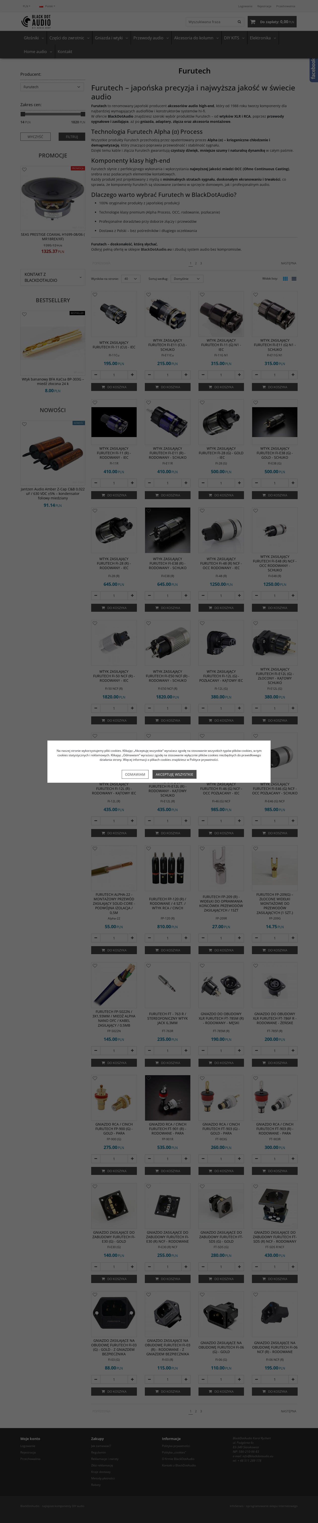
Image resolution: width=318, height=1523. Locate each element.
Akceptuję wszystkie (174, 774)
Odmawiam (135, 774)
